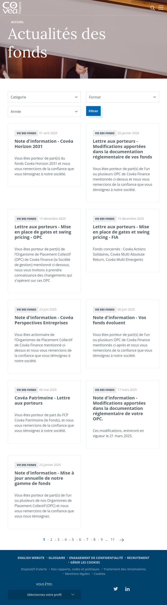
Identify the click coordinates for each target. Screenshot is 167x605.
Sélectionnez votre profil (44, 595)
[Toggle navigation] (160, 7)
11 (113, 539)
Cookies (99, 574)
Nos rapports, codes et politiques (75, 569)
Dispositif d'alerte (34, 569)
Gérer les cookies (85, 562)
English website (31, 558)
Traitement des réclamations (125, 569)
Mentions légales (77, 574)
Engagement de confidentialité (96, 558)
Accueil (17, 22)
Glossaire (56, 558)
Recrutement (138, 558)
